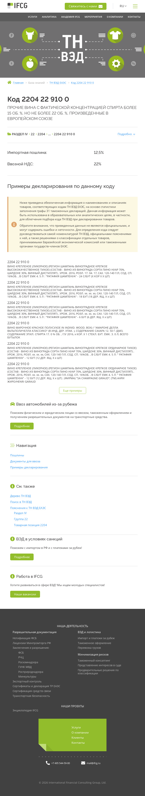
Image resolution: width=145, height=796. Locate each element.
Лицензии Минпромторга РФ (32, 643)
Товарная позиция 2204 (30, 525)
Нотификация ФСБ (25, 638)
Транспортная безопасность (31, 696)
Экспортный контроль (27, 681)
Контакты (78, 742)
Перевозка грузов (89, 647)
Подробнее (22, 426)
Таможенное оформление (94, 643)
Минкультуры (27, 676)
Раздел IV (20, 513)
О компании (80, 732)
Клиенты (78, 737)
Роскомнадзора (28, 662)
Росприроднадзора (30, 672)
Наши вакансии (25, 594)
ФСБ (21, 652)
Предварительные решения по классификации (98, 672)
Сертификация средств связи (32, 691)
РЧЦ (21, 657)
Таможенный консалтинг (94, 660)
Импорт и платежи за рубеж (96, 638)
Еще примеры (72, 390)
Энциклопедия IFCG (25, 710)
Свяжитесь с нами (86, 6)
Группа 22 (21, 519)
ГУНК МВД (25, 667)
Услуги (76, 727)
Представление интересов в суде (99, 665)
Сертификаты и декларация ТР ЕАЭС (36, 686)
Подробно (125, 134)
